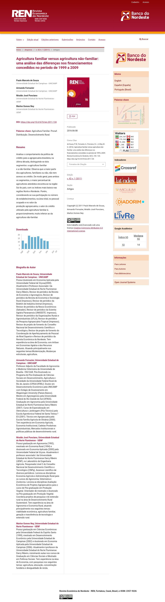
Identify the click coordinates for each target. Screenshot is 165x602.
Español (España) (123, 85)
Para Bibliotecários (123, 273)
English (118, 81)
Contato (91, 40)
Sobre (19, 40)
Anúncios (80, 40)
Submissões (67, 40)
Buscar (143, 39)
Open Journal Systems (125, 282)
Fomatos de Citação (77, 164)
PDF (73, 116)
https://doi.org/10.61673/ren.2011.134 (39, 122)
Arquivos (28, 50)
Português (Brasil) (123, 89)
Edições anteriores (50, 40)
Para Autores (120, 269)
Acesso (101, 40)
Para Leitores (120, 264)
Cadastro (135, 2)
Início (18, 50)
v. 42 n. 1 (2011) (43, 50)
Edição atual (32, 40)
